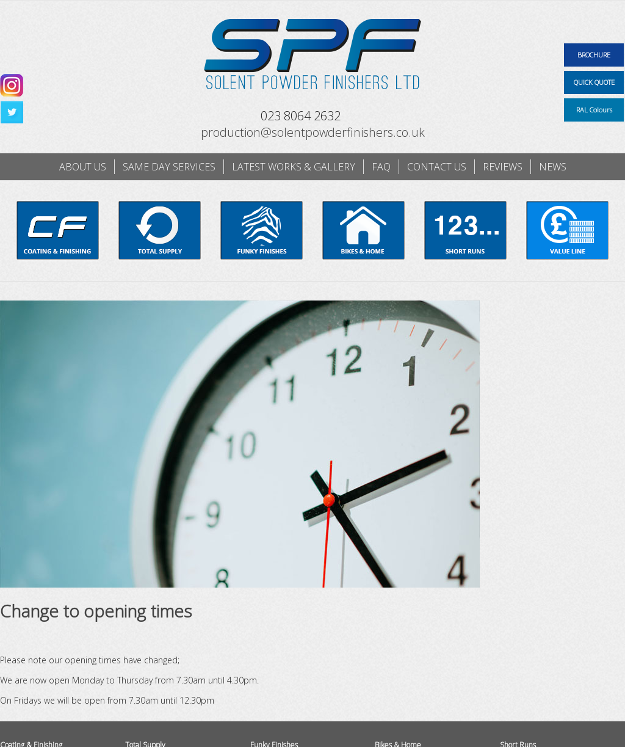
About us (82, 166)
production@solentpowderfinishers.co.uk (313, 132)
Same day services (169, 166)
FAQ (381, 166)
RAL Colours (594, 109)
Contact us (436, 166)
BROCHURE (593, 54)
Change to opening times (96, 610)
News (552, 166)
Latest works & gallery (293, 166)
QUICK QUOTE (594, 82)
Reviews (502, 166)
